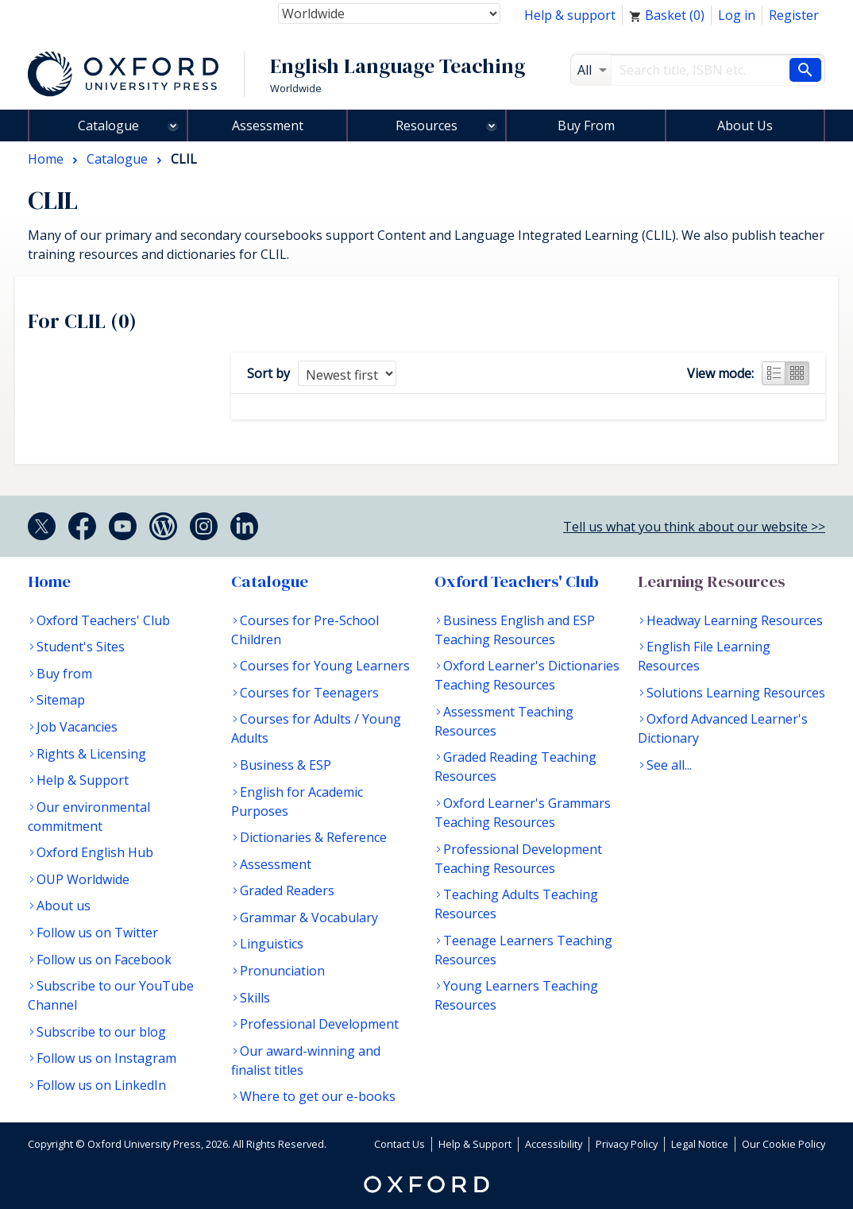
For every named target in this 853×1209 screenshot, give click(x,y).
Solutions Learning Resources (736, 692)
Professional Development (319, 1024)
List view (773, 373)
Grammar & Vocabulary (309, 917)
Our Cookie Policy (783, 1144)
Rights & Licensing (91, 754)
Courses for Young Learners (325, 665)
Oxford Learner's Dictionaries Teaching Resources (526, 675)
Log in (736, 15)
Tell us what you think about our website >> (694, 526)
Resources (426, 125)
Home (49, 581)
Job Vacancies (77, 727)
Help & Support (83, 780)
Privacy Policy (627, 1144)
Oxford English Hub (95, 852)
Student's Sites (81, 646)
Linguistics (271, 943)
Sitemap (61, 700)
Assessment (267, 125)
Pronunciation (282, 970)
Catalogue (108, 125)
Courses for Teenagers (309, 692)
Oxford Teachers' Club (103, 620)
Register (794, 15)
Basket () (666, 15)
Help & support (570, 15)
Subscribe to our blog (101, 1032)
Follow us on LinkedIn (101, 1085)
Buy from (64, 673)
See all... (669, 765)
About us (64, 905)
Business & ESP (285, 765)
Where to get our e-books (318, 1096)
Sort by (268, 373)
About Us (745, 125)
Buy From (586, 125)
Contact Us (399, 1144)
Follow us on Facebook (104, 959)
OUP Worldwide (83, 879)
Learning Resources (711, 581)
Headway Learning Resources (735, 620)
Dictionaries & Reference (313, 837)
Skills (255, 997)
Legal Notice (699, 1144)
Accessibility (553, 1144)
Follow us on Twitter (97, 932)
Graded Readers (287, 890)
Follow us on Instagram (106, 1058)
